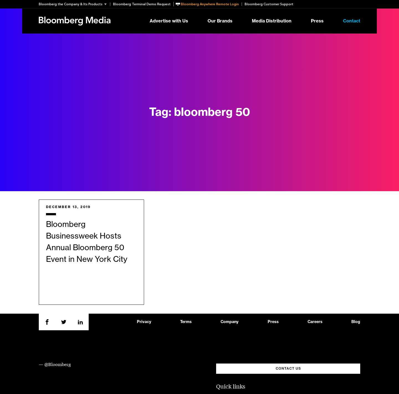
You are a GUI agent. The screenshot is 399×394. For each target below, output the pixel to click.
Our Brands (220, 21)
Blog (355, 322)
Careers (315, 322)
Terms (186, 322)
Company (230, 322)
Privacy (144, 322)
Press (317, 21)
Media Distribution (271, 21)
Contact (351, 21)
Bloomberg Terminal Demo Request (142, 4)
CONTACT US (288, 368)
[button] (74, 4)
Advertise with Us (169, 21)
